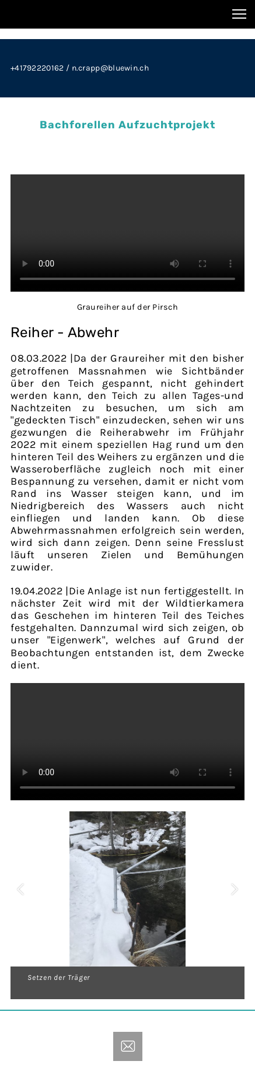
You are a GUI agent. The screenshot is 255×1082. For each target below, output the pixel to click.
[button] (20, 889)
